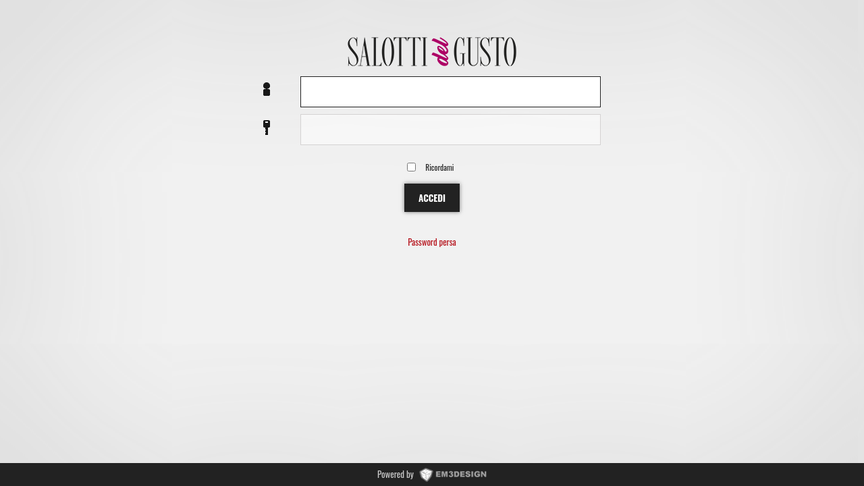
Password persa (432, 242)
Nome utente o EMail (266, 90)
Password (266, 128)
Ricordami (439, 167)
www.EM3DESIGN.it (453, 474)
